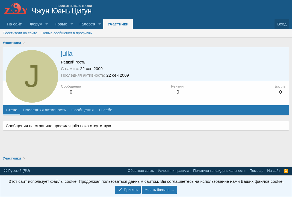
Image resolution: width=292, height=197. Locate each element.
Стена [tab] (11, 110)
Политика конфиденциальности (219, 171)
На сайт (14, 24)
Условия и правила (173, 171)
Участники (117, 24)
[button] (47, 24)
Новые (61, 24)
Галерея (87, 24)
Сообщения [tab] (82, 110)
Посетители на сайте (20, 33)
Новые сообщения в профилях (67, 33)
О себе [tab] (105, 110)
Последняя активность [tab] (44, 110)
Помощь (256, 171)
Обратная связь (141, 171)
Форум (36, 24)
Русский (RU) (17, 171)
